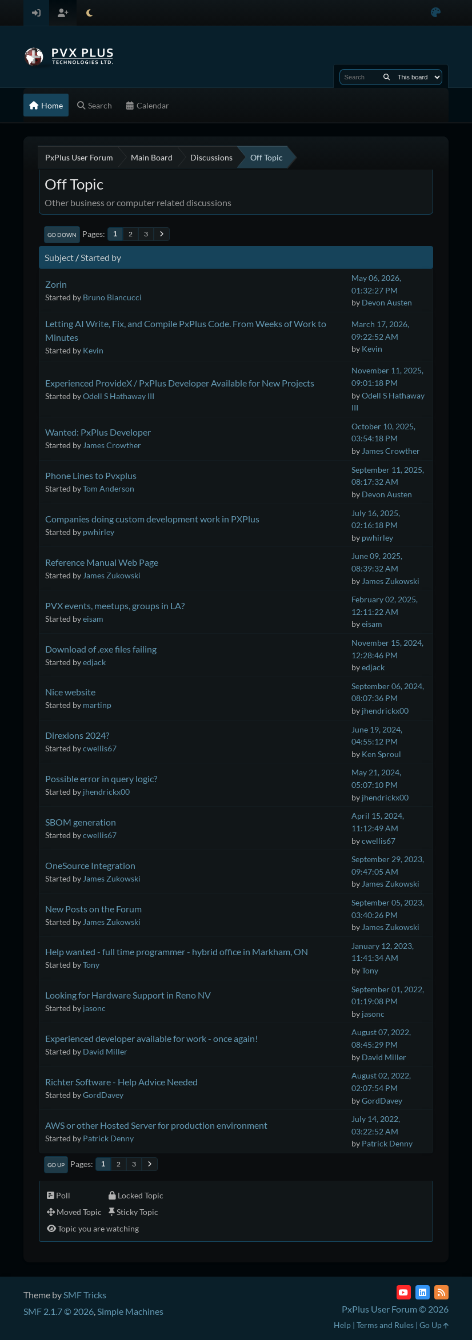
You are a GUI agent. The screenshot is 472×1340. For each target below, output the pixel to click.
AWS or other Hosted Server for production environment (156, 1125)
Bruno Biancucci (112, 297)
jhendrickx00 (385, 710)
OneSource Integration (90, 865)
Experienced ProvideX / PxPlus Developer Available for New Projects (179, 382)
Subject (59, 257)
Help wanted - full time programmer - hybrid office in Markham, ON (176, 951)
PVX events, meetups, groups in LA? (115, 605)
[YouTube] (404, 1292)
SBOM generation (80, 821)
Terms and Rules (385, 1325)
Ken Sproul (381, 754)
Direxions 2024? (77, 735)
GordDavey (103, 1095)
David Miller (105, 1051)
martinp (97, 705)
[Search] (386, 77)
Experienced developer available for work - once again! (151, 1038)
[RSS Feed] (441, 1292)
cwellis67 (100, 748)
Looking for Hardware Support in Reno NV (128, 994)
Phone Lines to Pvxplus (91, 475)
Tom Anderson (108, 488)
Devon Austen (387, 302)
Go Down (62, 234)
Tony (91, 964)
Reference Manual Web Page (101, 562)
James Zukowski (112, 575)
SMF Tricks (84, 1294)
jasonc (94, 1008)
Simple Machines (130, 1311)
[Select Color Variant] (436, 13)
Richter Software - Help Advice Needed (121, 1081)
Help (342, 1325)
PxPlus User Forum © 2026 (395, 1308)
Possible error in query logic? (101, 778)
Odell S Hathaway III (118, 396)
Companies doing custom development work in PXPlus (152, 518)
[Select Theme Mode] (89, 13)
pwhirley (98, 532)
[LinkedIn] (422, 1292)
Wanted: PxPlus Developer (98, 431)
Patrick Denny (108, 1138)
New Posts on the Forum (93, 908)
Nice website (70, 691)
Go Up (56, 1164)
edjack (94, 662)
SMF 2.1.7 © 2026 (58, 1311)
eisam (93, 618)
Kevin (93, 350)
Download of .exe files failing (101, 648)
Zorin (56, 284)
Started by (101, 257)
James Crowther (112, 445)
